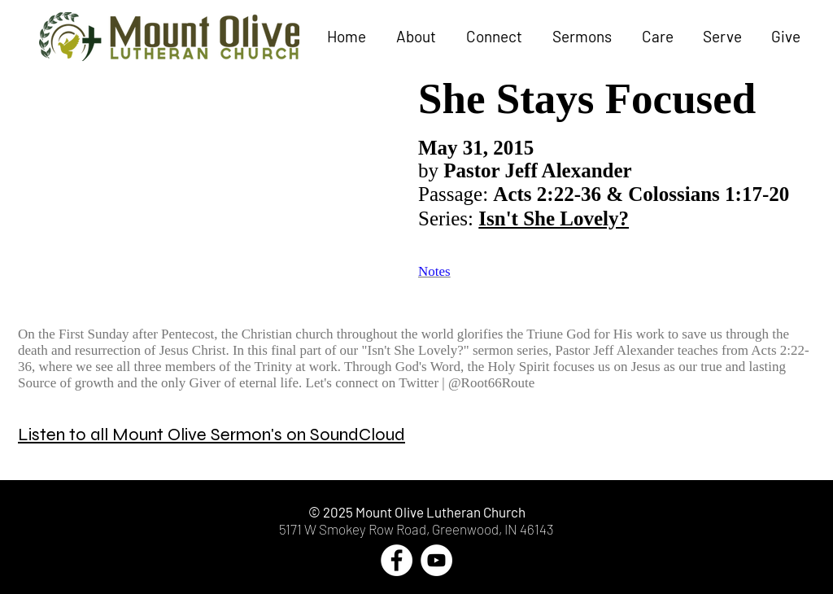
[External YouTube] (213, 186)
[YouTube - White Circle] (436, 560)
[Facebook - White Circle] (396, 560)
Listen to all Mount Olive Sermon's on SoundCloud (211, 434)
